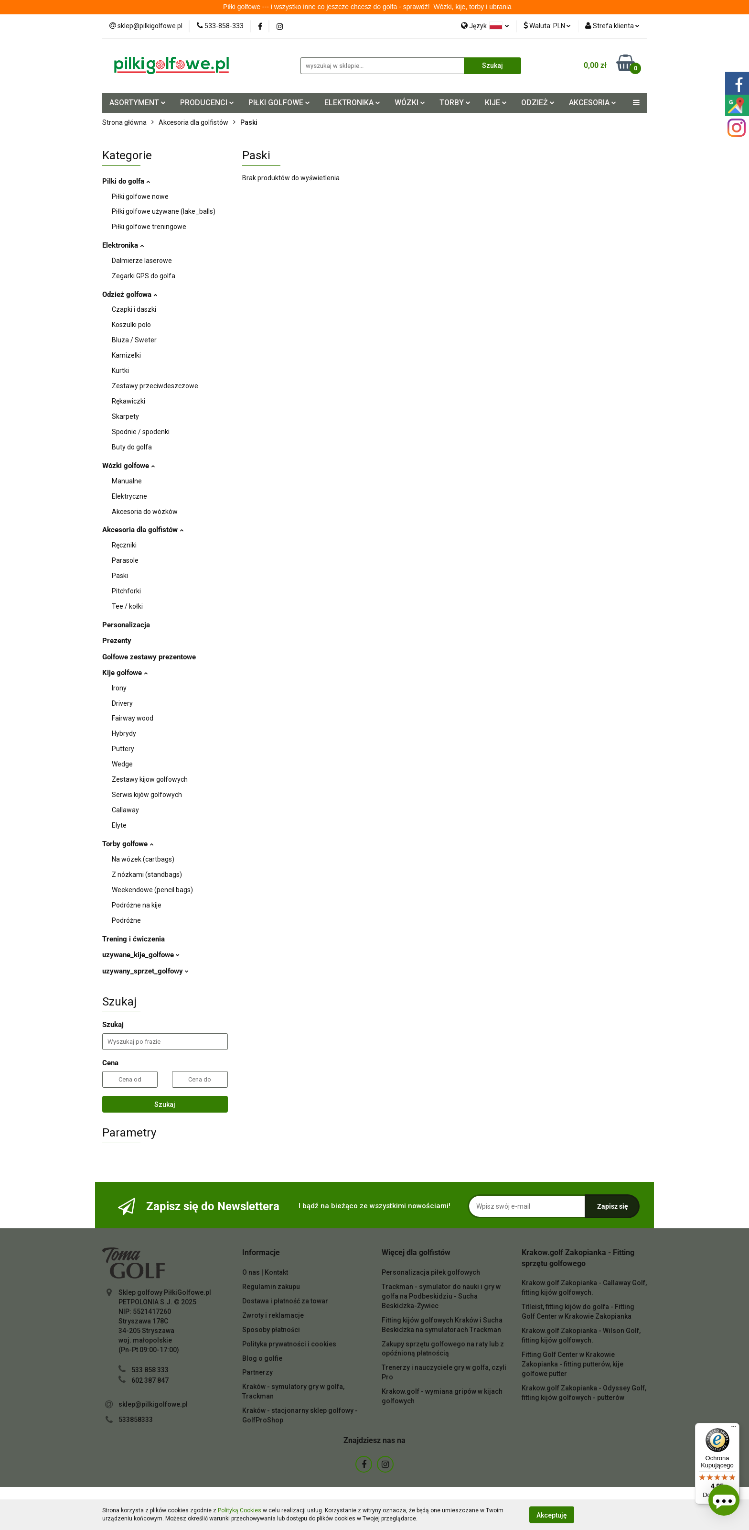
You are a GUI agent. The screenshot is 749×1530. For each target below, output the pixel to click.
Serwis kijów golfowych (147, 794)
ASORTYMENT (137, 102)
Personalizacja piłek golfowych (431, 1272)
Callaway (125, 810)
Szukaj (164, 1104)
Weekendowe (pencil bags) (152, 890)
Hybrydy (124, 733)
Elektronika (123, 245)
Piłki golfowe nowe (140, 196)
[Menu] (733, 1428)
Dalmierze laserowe (142, 260)
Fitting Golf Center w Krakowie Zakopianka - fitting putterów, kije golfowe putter (572, 1364)
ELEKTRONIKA (352, 102)
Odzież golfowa (129, 294)
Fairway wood (132, 718)
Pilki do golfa (126, 181)
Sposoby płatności (271, 1329)
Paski (120, 575)
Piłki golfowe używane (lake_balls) (163, 211)
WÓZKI (410, 102)
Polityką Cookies (239, 1510)
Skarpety (125, 416)
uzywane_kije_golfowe (141, 955)
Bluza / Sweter (134, 340)
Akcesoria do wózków (145, 511)
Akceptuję (551, 1515)
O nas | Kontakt (265, 1272)
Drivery (122, 703)
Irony (119, 688)
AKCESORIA (592, 102)
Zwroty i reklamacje (273, 1315)
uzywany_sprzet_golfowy (145, 971)
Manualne (127, 481)
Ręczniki (124, 545)
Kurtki (120, 370)
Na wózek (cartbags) (143, 859)
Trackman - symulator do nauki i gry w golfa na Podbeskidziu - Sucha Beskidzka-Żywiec (441, 1296)
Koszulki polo (131, 324)
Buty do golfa (132, 447)
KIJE (496, 102)
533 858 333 (150, 1370)
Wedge (122, 764)
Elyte (119, 825)
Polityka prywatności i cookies (289, 1344)
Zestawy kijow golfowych (150, 779)
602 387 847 (150, 1380)
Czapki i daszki (134, 309)
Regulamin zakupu (271, 1286)
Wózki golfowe (128, 465)
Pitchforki (126, 591)
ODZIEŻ (538, 102)
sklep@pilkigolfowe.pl (153, 1404)
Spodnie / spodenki (141, 432)
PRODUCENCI (207, 102)
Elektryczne (129, 496)
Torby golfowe (127, 844)
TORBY (455, 102)
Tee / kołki (127, 606)
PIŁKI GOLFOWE (279, 102)
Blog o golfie (262, 1358)
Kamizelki (126, 355)
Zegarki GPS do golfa (143, 276)
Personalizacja (126, 625)
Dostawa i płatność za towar (285, 1301)
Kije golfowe (125, 672)
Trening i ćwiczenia (133, 939)
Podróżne (126, 920)
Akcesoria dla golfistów (142, 529)
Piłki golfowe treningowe (149, 226)
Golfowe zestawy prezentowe (149, 657)
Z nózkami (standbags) (147, 874)
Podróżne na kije (136, 905)
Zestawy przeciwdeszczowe (155, 386)
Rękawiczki (128, 401)
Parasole (125, 560)
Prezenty (116, 640)
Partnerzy (257, 1372)
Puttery (123, 749)
